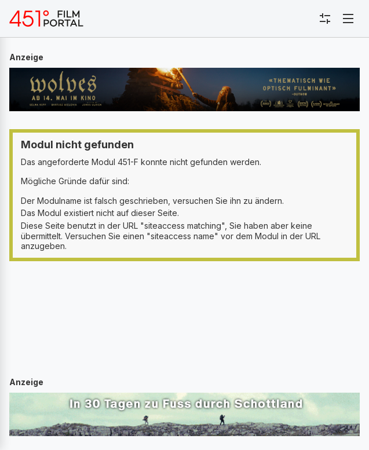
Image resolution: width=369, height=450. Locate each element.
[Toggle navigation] (348, 18)
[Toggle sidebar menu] (325, 18)
